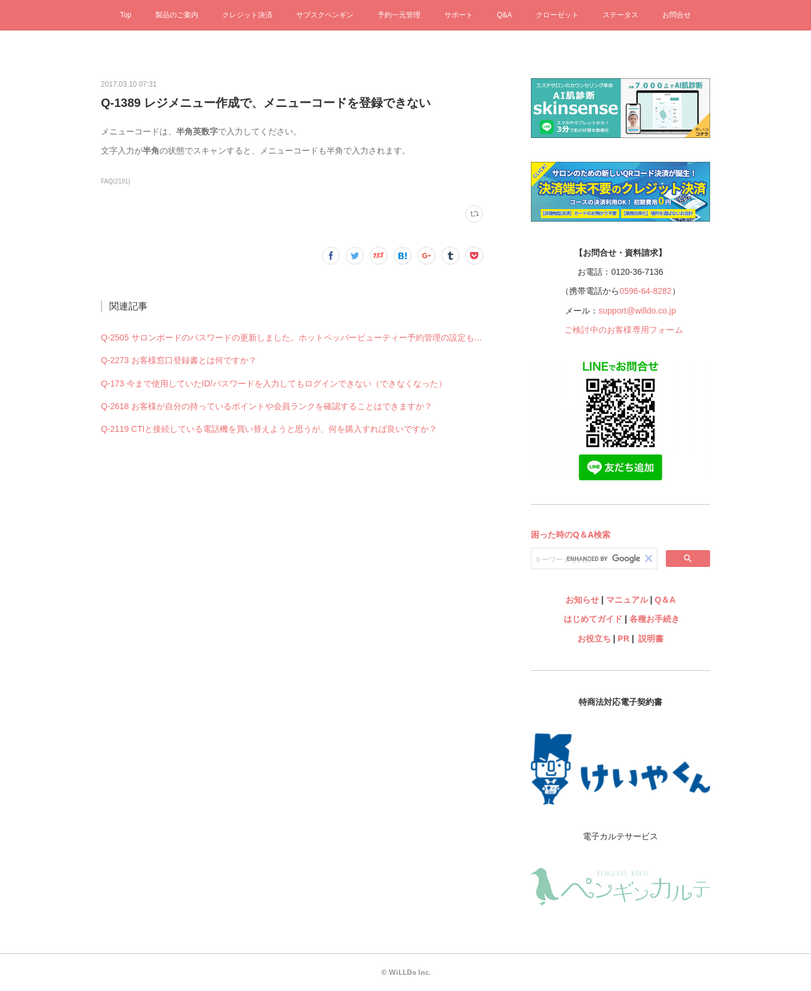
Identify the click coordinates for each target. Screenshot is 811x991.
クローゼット (557, 15)
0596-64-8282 (645, 291)
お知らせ (582, 600)
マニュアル (627, 600)
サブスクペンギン (325, 15)
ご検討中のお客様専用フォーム (623, 330)
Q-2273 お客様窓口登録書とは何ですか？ (179, 360)
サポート (458, 15)
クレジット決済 (247, 15)
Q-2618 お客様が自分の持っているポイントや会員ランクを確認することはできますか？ (266, 406)
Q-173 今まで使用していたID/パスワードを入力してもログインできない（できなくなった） (274, 383)
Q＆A (665, 600)
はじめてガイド (591, 619)
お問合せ (676, 15)
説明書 (650, 638)
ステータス (620, 15)
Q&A (504, 15)
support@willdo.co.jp (636, 310)
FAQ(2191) (115, 181)
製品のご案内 (176, 15)
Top (125, 15)
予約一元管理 (398, 15)
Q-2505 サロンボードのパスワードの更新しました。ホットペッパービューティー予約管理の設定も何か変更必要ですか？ (292, 337)
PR (623, 638)
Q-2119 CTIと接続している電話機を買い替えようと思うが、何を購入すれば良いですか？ (269, 429)
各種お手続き (654, 619)
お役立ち (594, 638)
